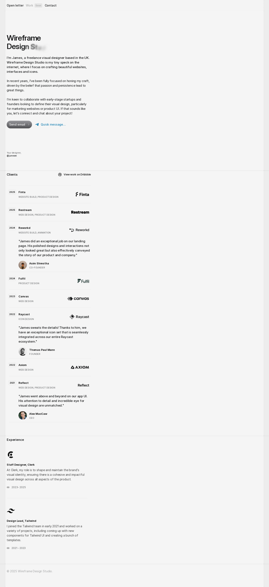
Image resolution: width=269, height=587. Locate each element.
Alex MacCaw (38, 413)
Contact (51, 5)
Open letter (15, 5)
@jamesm (12, 155)
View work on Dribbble (77, 174)
